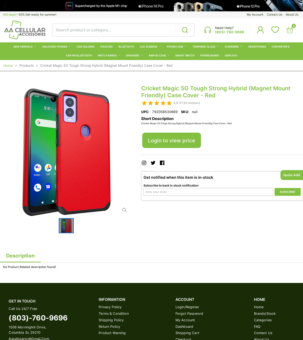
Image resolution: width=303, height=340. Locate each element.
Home (8, 65)
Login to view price (171, 140)
